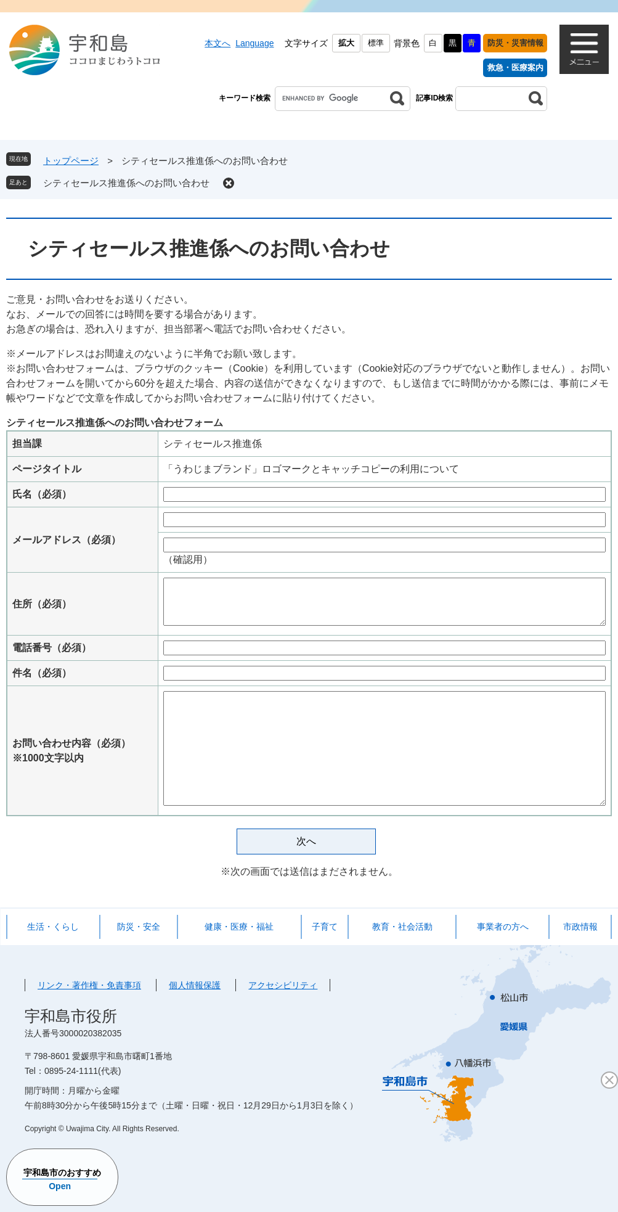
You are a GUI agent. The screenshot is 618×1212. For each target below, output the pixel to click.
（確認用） (188, 559)
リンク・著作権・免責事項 (89, 985)
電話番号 (51, 647)
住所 (41, 604)
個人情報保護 (195, 985)
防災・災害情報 (515, 42)
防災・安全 (138, 927)
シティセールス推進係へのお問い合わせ (126, 183)
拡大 (346, 42)
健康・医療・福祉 (239, 927)
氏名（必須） (41, 494)
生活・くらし (53, 927)
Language (254, 43)
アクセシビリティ (282, 985)
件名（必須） (41, 673)
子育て (325, 927)
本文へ (217, 43)
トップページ (71, 160)
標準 (376, 42)
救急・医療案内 (515, 67)
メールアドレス (66, 539)
